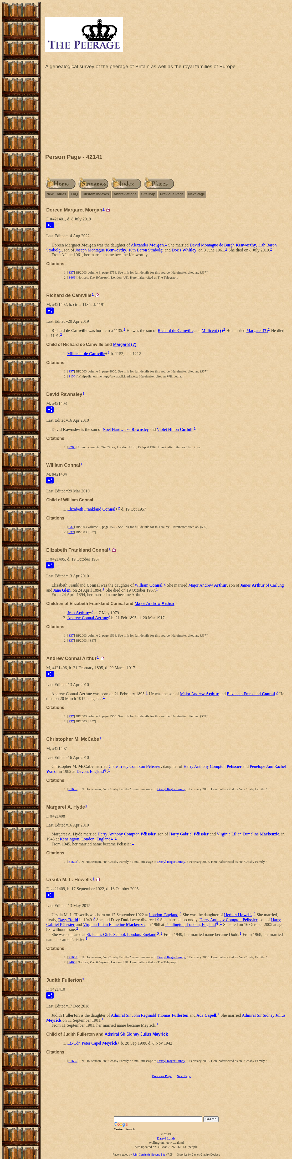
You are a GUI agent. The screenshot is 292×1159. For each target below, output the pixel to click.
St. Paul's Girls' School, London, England (121, 934)
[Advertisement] (166, 113)
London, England (163, 915)
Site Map (148, 194)
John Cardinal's (141, 1154)
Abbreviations (125, 194)
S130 (71, 376)
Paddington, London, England (190, 924)
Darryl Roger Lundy (171, 789)
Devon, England (90, 771)
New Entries (56, 194)
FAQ (74, 194)
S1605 (72, 789)
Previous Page (172, 194)
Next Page (196, 194)
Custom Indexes (96, 194)
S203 (71, 447)
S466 (71, 277)
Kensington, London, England (85, 839)
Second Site (158, 1154)
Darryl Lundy (166, 1138)
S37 (71, 272)
